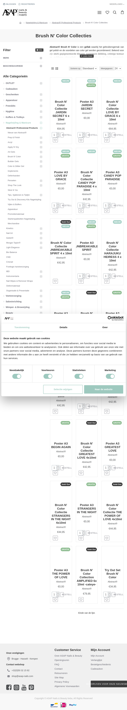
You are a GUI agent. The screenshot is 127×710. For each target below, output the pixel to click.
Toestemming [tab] (22, 327)
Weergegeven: (107, 68)
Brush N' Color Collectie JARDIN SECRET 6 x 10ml (61, 110)
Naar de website (103, 389)
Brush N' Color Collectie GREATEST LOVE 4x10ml (86, 454)
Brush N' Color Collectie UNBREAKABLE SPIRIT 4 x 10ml (61, 250)
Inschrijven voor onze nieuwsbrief (109, 684)
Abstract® (61, 123)
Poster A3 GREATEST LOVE (112, 451)
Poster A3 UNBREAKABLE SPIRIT (86, 248)
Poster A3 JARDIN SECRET (87, 105)
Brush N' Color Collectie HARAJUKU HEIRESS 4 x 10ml (112, 253)
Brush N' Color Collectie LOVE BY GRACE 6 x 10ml (112, 110)
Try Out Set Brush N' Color (112, 579)
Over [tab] (105, 327)
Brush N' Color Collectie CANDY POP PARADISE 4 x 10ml (87, 181)
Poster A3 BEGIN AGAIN (61, 449)
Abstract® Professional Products (66, 22)
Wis (40, 50)
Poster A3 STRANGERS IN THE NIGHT (87, 513)
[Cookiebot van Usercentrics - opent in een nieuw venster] (109, 318)
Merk (6, 58)
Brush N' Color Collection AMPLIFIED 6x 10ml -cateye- (87, 582)
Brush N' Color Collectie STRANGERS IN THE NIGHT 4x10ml (61, 518)
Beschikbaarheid (13, 66)
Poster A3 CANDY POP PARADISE (112, 176)
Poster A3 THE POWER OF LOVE (61, 579)
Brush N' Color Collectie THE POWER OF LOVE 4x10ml (112, 516)
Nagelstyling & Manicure (36, 22)
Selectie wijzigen (63, 389)
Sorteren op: (68, 68)
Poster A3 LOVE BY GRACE (61, 176)
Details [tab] (63, 327)
